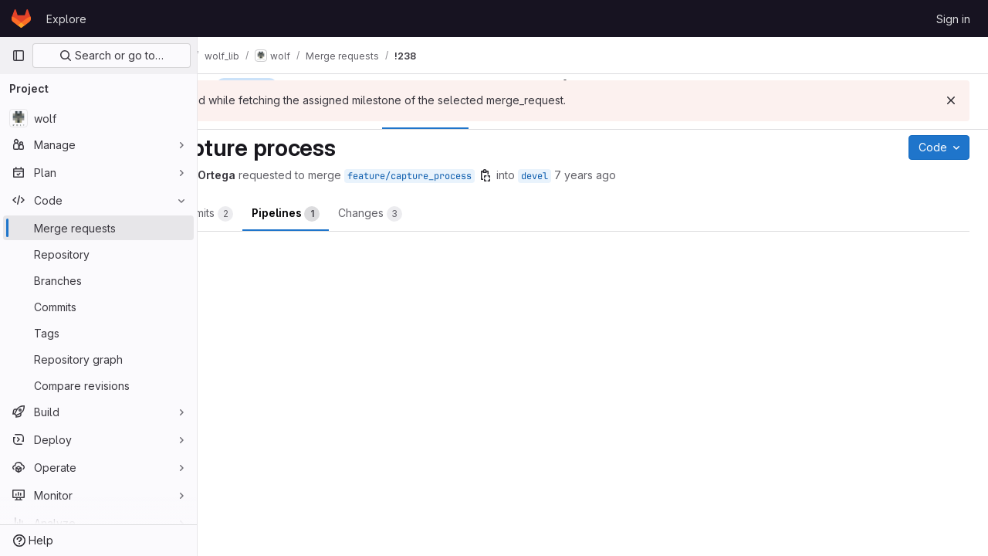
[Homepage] (21, 18)
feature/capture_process (549, 176)
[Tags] (98, 332)
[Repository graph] (98, 359)
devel (674, 176)
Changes (510, 214)
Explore (66, 18)
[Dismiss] (951, 100)
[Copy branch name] (625, 175)
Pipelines (425, 214)
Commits (342, 214)
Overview (259, 214)
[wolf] (98, 118)
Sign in (953, 18)
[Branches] (98, 280)
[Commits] (98, 306)
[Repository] (98, 254)
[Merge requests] (98, 227)
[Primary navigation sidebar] (18, 55)
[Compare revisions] (98, 385)
